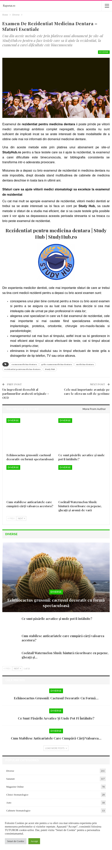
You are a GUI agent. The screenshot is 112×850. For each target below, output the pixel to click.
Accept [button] (34, 841)
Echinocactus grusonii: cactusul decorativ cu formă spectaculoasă (56, 602)
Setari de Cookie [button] (15, 841)
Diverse (103, 52)
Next (21, 518)
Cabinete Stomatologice (18, 810)
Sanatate (10, 778)
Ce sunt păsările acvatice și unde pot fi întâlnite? (57, 619)
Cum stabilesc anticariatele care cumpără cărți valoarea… (56, 738)
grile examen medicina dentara (56, 364)
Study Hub (50, 369)
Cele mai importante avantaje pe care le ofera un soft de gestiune (87, 392)
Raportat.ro (9, 5)
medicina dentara (85, 364)
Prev (11, 518)
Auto (8, 802)
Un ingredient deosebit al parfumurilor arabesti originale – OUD (25, 394)
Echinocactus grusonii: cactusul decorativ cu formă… (56, 698)
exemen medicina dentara (24, 364)
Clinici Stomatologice (17, 794)
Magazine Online (15, 786)
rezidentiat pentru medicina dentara (22, 369)
